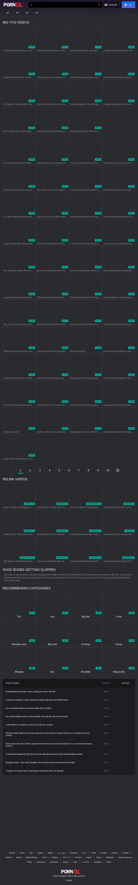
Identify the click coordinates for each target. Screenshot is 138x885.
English (89, 857)
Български (97, 862)
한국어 (44, 857)
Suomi (98, 857)
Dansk (22, 853)
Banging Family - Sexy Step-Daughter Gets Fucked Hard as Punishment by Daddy (40, 762)
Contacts (69, 880)
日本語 (108, 862)
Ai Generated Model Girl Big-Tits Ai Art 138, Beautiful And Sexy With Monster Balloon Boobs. (44, 754)
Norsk (75, 862)
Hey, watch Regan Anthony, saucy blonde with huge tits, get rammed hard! (37, 716)
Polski (94, 853)
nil (7, 13)
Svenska (114, 853)
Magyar (50, 853)
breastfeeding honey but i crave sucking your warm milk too (30, 691)
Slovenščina (41, 862)
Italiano (19, 857)
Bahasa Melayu (32, 857)
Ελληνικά (78, 857)
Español (9, 857)
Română (104, 853)
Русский (126, 853)
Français (12, 853)
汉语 (31, 853)
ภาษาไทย (85, 862)
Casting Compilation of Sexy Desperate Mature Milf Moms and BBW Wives (37, 700)
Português (73, 853)
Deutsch (55, 857)
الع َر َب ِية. (61, 853)
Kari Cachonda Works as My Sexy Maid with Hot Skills (28, 708)
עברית (84, 853)
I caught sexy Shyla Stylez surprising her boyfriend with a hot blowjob (34, 771)
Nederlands (110, 857)
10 (107, 470)
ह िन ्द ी (66, 857)
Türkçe (29, 862)
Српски (65, 862)
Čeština (40, 853)
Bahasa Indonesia (125, 857)
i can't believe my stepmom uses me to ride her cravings (29, 725)
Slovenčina (54, 862)
